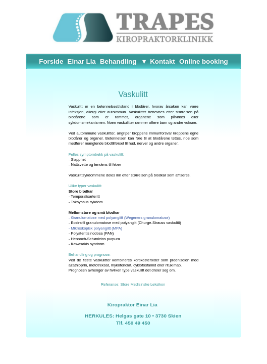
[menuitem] (143, 61)
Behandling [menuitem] (118, 61)
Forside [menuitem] (51, 61)
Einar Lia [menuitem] (82, 61)
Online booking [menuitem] (203, 61)
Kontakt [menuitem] (162, 61)
